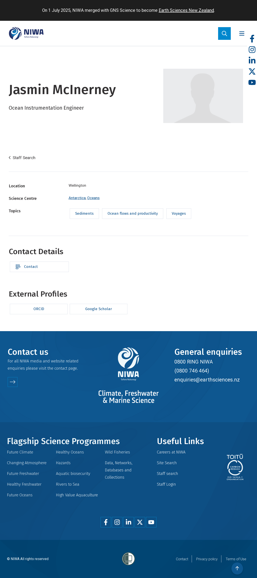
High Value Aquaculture (77, 494)
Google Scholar (98, 309)
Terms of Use (236, 559)
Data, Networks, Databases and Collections (118, 470)
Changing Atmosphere (27, 462)
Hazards (63, 462)
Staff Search (24, 157)
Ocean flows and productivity (133, 213)
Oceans (93, 198)
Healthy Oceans (70, 452)
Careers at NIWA (171, 452)
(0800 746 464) (191, 371)
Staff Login (166, 484)
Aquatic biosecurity (73, 473)
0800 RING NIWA (193, 362)
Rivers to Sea (67, 484)
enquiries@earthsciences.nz (207, 380)
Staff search (167, 473)
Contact (31, 266)
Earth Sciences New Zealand (186, 10)
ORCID (38, 309)
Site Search (167, 462)
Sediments (84, 213)
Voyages (179, 213)
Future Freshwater (23, 473)
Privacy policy (207, 559)
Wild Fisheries (117, 452)
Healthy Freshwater (24, 484)
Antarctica (77, 198)
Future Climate (20, 452)
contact (60, 368)
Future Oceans (20, 494)
